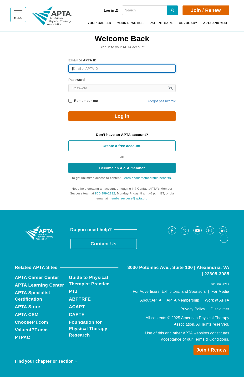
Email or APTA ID (82, 60)
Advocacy (188, 23)
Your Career (99, 23)
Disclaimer (220, 309)
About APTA (150, 300)
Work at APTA (217, 300)
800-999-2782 (105, 193)
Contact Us (104, 243)
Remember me (86, 101)
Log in (111, 10)
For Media (220, 291)
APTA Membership (183, 300)
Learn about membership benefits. (147, 178)
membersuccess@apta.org (128, 198)
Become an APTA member (122, 168)
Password (76, 80)
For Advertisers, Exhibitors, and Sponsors (169, 291)
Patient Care (161, 23)
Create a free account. (121, 146)
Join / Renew (206, 10)
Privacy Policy (192, 309)
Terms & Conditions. (211, 339)
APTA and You (215, 23)
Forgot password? (162, 101)
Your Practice (130, 23)
